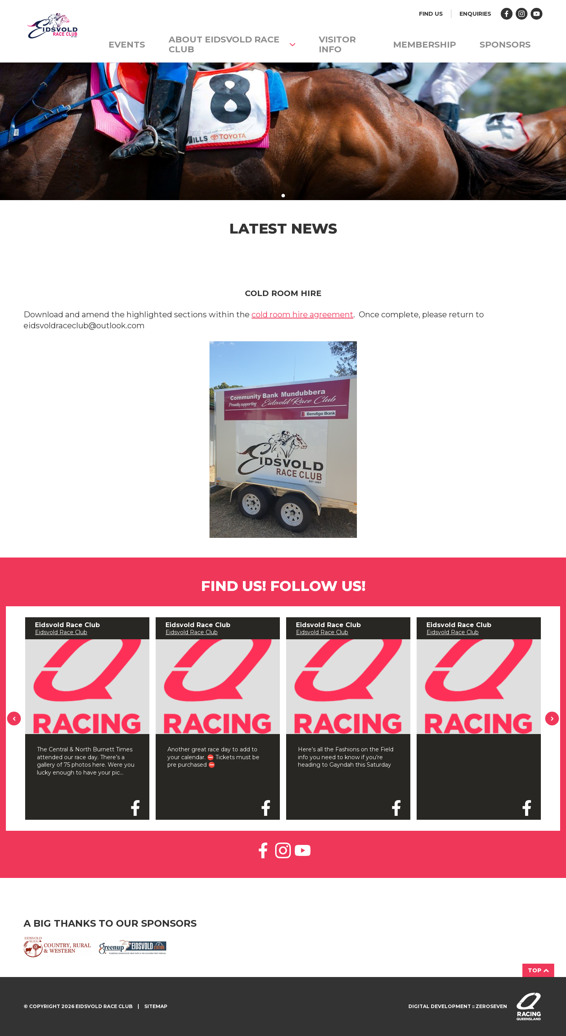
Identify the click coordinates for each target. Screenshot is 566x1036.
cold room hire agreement (302, 314)
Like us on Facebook (507, 14)
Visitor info (337, 44)
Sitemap (155, 1006)
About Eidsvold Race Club (232, 44)
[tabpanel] (283, 131)
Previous (14, 719)
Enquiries (475, 14)
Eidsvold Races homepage (51, 27)
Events (126, 44)
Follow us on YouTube (536, 14)
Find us (431, 14)
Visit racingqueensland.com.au (528, 1006)
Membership (424, 44)
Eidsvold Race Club (61, 632)
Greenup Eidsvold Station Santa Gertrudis (132, 947)
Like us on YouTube (303, 850)
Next (552, 719)
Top (538, 970)
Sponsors (505, 44)
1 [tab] (283, 195)
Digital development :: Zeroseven (457, 1006)
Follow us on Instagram (521, 14)
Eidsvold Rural (57, 947)
